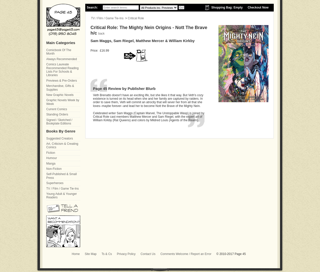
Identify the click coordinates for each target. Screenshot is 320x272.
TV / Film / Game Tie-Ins (107, 18)
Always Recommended (61, 59)
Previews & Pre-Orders (61, 80)
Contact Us (147, 254)
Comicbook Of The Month (58, 51)
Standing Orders (57, 114)
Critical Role (136, 18)
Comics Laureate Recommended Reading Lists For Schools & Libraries (62, 70)
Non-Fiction (54, 169)
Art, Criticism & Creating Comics (62, 145)
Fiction (50, 153)
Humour (51, 158)
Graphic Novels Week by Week (62, 101)
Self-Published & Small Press (61, 175)
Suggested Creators (59, 138)
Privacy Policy (126, 254)
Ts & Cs (107, 254)
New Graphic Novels (60, 95)
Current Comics (56, 109)
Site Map (90, 254)
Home (76, 254)
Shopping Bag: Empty (226, 7)
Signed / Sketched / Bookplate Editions (59, 121)
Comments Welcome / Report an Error (186, 254)
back (101, 33)
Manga (51, 163)
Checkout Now (258, 7)
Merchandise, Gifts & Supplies (60, 87)
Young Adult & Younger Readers (61, 195)
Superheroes (55, 183)
